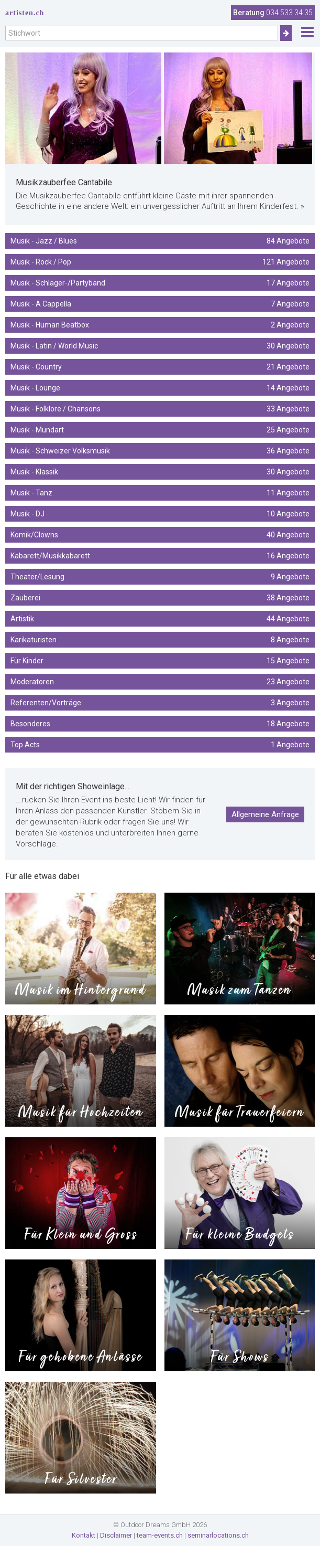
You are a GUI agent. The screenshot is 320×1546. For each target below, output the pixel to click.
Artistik (160, 619)
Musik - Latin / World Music (160, 346)
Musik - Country (160, 367)
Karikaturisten (160, 640)
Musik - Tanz (160, 493)
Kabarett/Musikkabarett (160, 556)
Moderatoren (160, 681)
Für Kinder (160, 660)
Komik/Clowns (160, 535)
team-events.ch (160, 1535)
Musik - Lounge (160, 388)
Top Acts (160, 744)
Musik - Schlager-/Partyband (160, 283)
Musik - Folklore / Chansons (160, 409)
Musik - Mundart (160, 430)
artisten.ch (24, 13)
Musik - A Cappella (160, 304)
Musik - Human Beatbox (160, 325)
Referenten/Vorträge (160, 702)
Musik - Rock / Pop (160, 262)
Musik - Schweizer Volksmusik (160, 451)
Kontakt (83, 1535)
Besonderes (160, 723)
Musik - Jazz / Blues (160, 241)
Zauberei (160, 598)
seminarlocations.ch (218, 1535)
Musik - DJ (160, 514)
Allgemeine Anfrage (265, 814)
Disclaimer (116, 1535)
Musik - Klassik (160, 472)
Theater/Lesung (160, 577)
